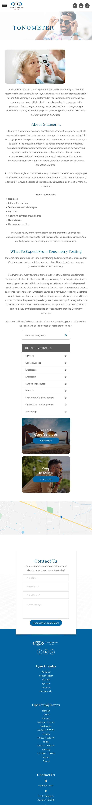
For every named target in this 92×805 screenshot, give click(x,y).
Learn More (46, 440)
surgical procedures (35, 383)
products (30, 390)
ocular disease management (39, 404)
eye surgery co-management (39, 397)
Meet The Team (46, 675)
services (29, 355)
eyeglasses (30, 370)
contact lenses (33, 363)
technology (31, 411)
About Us (46, 672)
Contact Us (46, 479)
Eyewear (46, 683)
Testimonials (46, 691)
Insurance (46, 687)
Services (46, 679)
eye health (30, 376)
